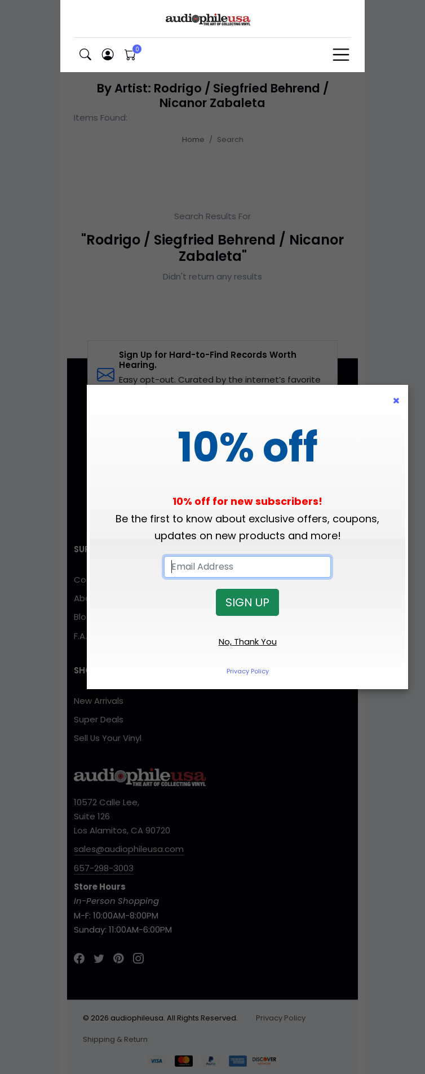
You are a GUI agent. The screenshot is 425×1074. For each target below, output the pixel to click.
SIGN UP (247, 602)
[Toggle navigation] (341, 55)
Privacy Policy (248, 671)
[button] (85, 55)
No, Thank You (248, 641)
